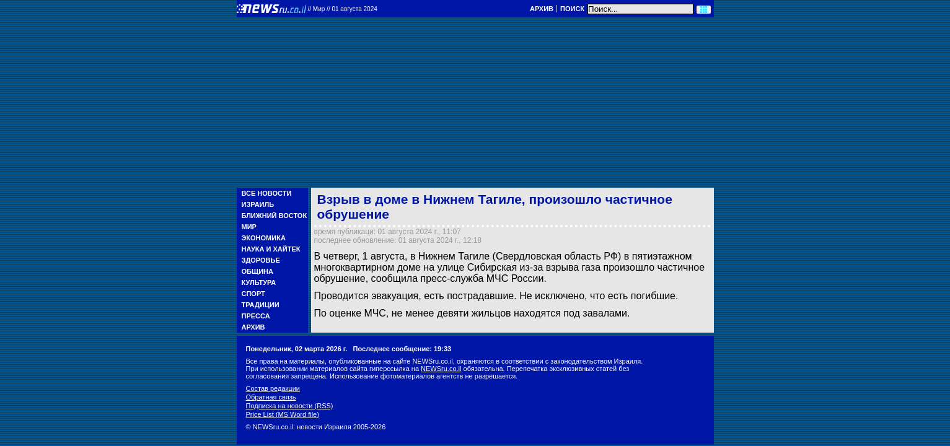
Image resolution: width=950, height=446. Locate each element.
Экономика (264, 238)
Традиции (260, 304)
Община (257, 271)
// (342, 9)
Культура (259, 282)
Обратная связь (271, 397)
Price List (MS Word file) (282, 414)
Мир (249, 226)
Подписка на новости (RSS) (289, 405)
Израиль (258, 204)
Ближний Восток (274, 215)
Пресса (256, 316)
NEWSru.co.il (441, 368)
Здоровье (261, 260)
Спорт (253, 293)
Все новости (267, 193)
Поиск (572, 8)
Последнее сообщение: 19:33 (402, 348)
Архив (541, 8)
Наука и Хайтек (271, 249)
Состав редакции (273, 388)
